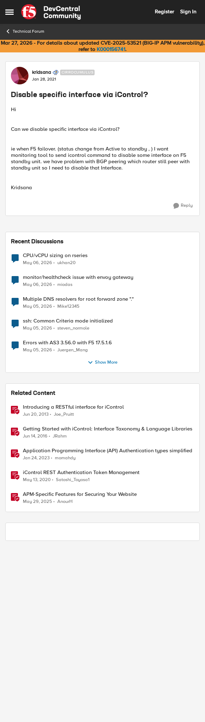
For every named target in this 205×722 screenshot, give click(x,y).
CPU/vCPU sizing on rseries (55, 428)
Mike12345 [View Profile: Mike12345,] (68, 478)
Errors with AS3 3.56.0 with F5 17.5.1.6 (67, 515)
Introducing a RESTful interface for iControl (73, 580)
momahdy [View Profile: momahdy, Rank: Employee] (65, 630)
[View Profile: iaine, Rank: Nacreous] (26, 248)
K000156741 (111, 49)
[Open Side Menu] (9, 12)
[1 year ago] (37, 674)
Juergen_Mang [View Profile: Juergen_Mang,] (72, 522)
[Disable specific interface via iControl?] (49, 251)
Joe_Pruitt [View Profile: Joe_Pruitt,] (64, 586)
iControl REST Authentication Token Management (81, 645)
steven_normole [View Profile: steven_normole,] (73, 500)
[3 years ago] (36, 630)
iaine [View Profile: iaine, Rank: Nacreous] (42, 245)
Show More (102, 535)
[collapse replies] (8, 246)
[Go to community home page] (51, 12)
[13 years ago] (36, 587)
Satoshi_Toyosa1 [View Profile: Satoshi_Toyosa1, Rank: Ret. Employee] (73, 652)
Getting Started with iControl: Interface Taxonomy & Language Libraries (107, 602)
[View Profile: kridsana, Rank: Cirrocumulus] (19, 75)
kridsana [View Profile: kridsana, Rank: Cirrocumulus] (41, 72)
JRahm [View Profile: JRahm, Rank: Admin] (60, 608)
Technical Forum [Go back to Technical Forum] (24, 31)
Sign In (188, 11)
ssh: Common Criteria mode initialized (68, 494)
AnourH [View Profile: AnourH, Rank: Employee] (64, 674)
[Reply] (183, 205)
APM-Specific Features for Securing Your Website (80, 667)
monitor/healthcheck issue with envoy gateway (78, 450)
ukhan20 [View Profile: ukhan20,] (66, 435)
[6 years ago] (37, 652)
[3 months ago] (37, 435)
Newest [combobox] (182, 226)
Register (164, 11)
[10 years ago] (35, 609)
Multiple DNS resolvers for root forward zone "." (78, 472)
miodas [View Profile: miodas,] (64, 457)
